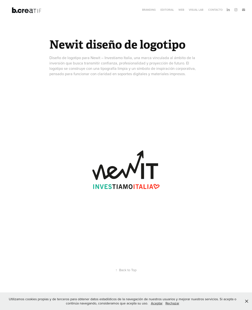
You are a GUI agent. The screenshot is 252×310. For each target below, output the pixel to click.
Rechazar (172, 303)
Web (181, 10)
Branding (149, 10)
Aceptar (157, 303)
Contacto (215, 10)
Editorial (167, 10)
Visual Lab (196, 10)
